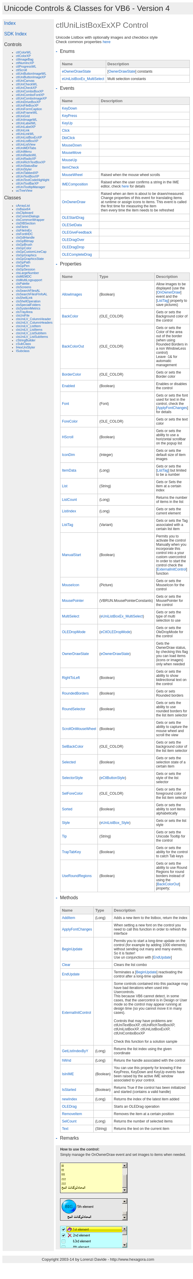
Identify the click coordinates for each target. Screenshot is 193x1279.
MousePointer (73, 601)
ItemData (69, 470)
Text (65, 1129)
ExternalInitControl (171, 569)
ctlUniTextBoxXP (27, 176)
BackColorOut (73, 346)
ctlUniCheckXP (26, 87)
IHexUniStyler (25, 347)
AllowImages (72, 294)
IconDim (68, 455)
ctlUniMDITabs (26, 148)
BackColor (70, 316)
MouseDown (72, 145)
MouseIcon (70, 585)
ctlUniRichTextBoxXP (30, 162)
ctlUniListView (25, 144)
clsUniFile (22, 315)
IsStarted (69, 1090)
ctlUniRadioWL (26, 155)
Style (66, 823)
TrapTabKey (71, 852)
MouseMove (71, 153)
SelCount (69, 1121)
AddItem (68, 918)
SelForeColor (72, 793)
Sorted (67, 809)
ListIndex (69, 511)
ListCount (69, 500)
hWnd (66, 1060)
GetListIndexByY (75, 1051)
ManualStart (71, 555)
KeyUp (67, 123)
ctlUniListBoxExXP (29, 137)
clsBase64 (23, 209)
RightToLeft (71, 678)
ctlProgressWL (26, 66)
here (106, 42)
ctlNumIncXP (25, 63)
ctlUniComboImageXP (31, 98)
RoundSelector (73, 709)
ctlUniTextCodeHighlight (32, 180)
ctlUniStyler (24, 169)
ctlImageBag (24, 59)
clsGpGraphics (26, 255)
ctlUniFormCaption (29, 109)
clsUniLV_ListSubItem (31, 333)
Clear (66, 965)
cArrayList (23, 205)
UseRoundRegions (77, 876)
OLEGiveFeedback (77, 232)
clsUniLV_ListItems (29, 329)
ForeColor (69, 421)
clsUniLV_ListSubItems (32, 336)
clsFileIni (22, 227)
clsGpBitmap (25, 241)
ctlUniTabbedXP (27, 173)
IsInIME (68, 1074)
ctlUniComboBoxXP (30, 91)
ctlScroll (21, 70)
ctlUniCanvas (25, 80)
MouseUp (69, 160)
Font (65, 404)
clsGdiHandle (25, 237)
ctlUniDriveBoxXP (28, 102)
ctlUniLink (22, 130)
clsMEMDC (24, 276)
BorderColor (71, 374)
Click (66, 130)
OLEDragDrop (73, 247)
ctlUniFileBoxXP (27, 105)
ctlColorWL (23, 52)
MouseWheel (72, 175)
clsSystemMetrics (28, 308)
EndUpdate (162, 957)
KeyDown (69, 108)
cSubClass (23, 344)
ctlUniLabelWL (26, 123)
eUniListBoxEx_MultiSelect (83, 79)
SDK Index (15, 33)
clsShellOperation (28, 301)
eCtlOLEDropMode (115, 632)
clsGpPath (23, 262)
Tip (64, 836)
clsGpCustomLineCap (31, 251)
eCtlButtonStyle (112, 778)
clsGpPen (22, 266)
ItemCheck (70, 167)
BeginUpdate (72, 949)
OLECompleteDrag (77, 254)
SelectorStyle (72, 778)
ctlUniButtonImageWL (31, 73)
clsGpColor (24, 248)
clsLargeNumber (27, 273)
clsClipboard (24, 212)
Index (10, 23)
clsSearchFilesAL (28, 290)
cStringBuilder (25, 340)
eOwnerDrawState (76, 71)
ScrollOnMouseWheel (79, 729)
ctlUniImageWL (26, 119)
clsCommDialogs (27, 216)
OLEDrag (69, 1106)
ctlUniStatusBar (26, 165)
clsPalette (22, 283)
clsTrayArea (24, 312)
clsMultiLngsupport (29, 280)
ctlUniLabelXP (26, 126)
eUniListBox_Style (114, 823)
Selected (69, 762)
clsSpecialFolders (28, 305)
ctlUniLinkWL (25, 134)
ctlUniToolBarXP (27, 183)
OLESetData (72, 225)
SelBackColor (72, 746)
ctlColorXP (23, 56)
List (64, 486)
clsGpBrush (24, 244)
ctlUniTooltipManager (30, 187)
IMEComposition (75, 184)
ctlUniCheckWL (26, 84)
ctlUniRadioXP (26, 158)
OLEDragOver (73, 240)
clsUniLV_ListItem (28, 326)
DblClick (68, 138)
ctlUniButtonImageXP (31, 77)
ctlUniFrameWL (26, 112)
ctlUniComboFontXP (30, 95)
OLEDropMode (73, 632)
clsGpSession (25, 269)
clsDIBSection (25, 223)
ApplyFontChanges (172, 408)
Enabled (68, 386)
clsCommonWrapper (30, 219)
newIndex (69, 1099)
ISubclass (22, 351)
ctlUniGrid (23, 116)
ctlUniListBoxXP (27, 141)
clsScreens (23, 287)
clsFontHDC (24, 234)
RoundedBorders (75, 693)
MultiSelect (70, 616)
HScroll (67, 437)
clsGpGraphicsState (30, 258)
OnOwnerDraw (73, 202)
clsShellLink (24, 297)
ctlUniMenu (24, 151)
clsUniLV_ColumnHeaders (34, 322)
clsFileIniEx (24, 230)
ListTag (162, 301)
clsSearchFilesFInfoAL (31, 294)
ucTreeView (24, 190)
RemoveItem (72, 1114)
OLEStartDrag (73, 218)
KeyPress (69, 116)
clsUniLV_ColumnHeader (33, 319)
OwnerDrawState (121, 71)
